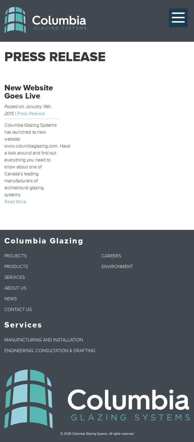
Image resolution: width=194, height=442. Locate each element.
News (10, 299)
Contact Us (18, 309)
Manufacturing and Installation (43, 340)
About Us (15, 288)
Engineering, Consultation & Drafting (49, 351)
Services (14, 277)
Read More (15, 202)
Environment (117, 267)
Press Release (31, 114)
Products (16, 267)
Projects (15, 256)
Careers (111, 256)
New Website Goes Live (28, 92)
